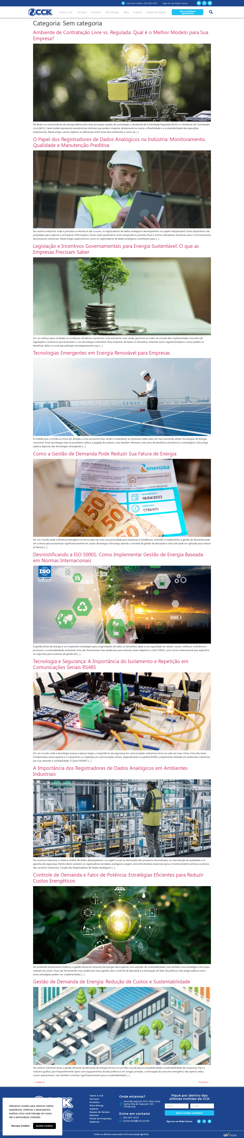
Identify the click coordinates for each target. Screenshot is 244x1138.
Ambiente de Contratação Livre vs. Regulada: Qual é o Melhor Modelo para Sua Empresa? (120, 35)
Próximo (205, 1082)
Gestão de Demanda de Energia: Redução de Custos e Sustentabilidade (111, 981)
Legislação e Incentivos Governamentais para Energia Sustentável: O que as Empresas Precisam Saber (116, 248)
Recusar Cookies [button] (20, 1126)
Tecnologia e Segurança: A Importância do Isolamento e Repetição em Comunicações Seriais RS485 (110, 664)
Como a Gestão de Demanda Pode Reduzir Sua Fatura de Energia (104, 453)
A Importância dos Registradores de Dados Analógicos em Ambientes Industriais (110, 770)
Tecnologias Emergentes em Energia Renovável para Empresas (101, 352)
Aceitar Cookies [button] (44, 1126)
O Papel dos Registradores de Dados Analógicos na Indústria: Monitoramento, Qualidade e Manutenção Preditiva (119, 142)
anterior (39, 1082)
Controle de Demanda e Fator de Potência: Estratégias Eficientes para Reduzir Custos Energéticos (118, 877)
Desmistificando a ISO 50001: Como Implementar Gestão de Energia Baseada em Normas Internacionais (118, 557)
